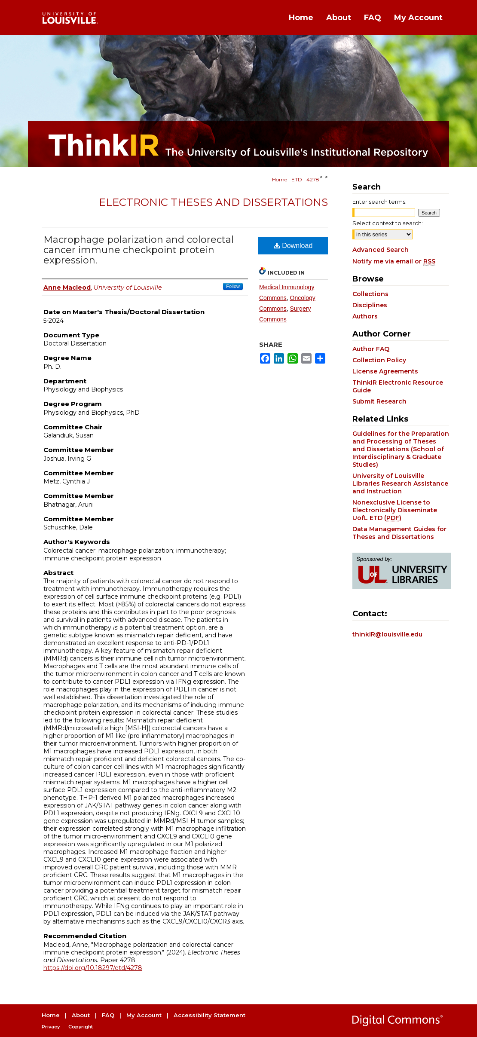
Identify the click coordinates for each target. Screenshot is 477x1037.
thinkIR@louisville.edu (387, 634)
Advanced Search (380, 250)
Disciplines (369, 305)
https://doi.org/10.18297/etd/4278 (92, 968)
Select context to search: (387, 223)
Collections (370, 294)
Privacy (51, 1027)
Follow (233, 286)
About (81, 1015)
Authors (365, 316)
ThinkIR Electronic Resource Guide (397, 386)
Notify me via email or (393, 261)
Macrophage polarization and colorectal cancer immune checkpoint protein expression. (138, 250)
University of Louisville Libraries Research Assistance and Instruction (400, 483)
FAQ (108, 1015)
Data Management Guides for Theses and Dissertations (399, 533)
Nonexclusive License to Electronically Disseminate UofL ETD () (394, 510)
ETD (296, 179)
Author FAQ (370, 349)
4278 (312, 179)
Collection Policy (379, 360)
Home (279, 179)
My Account (144, 1015)
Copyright (80, 1027)
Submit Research (379, 401)
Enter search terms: (379, 201)
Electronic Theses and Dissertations (213, 202)
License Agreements (385, 371)
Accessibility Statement (209, 1015)
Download (293, 245)
